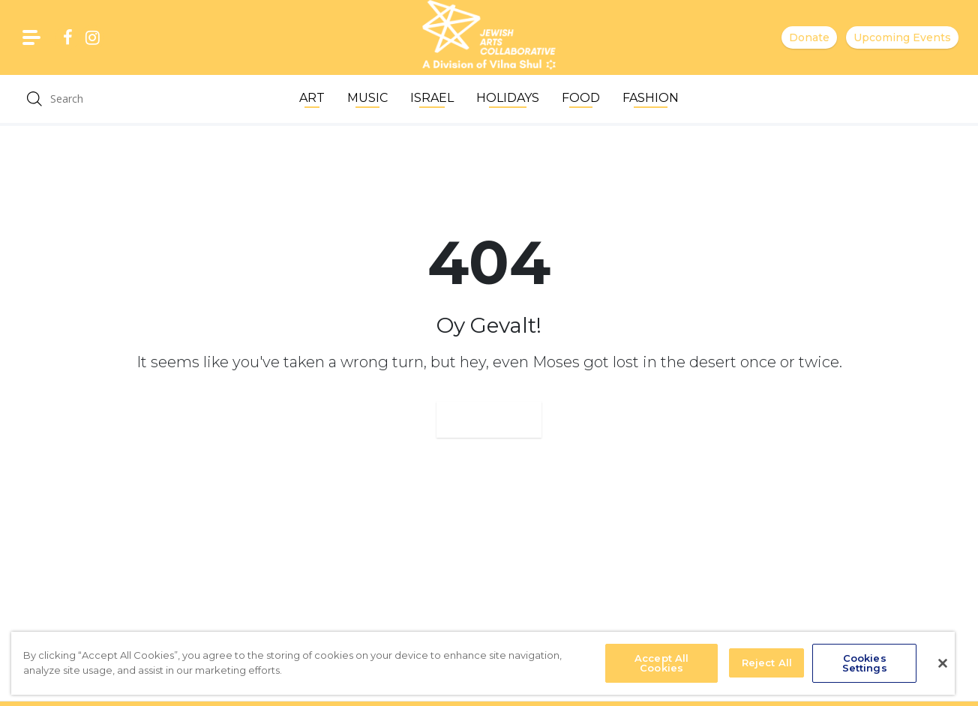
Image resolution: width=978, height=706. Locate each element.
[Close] (942, 663)
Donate (809, 37)
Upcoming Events (902, 37)
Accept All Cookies (661, 663)
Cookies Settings (864, 663)
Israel (432, 98)
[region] (483, 663)
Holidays (507, 98)
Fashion (650, 98)
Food (581, 98)
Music (367, 98)
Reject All (767, 663)
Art (312, 98)
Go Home (489, 419)
